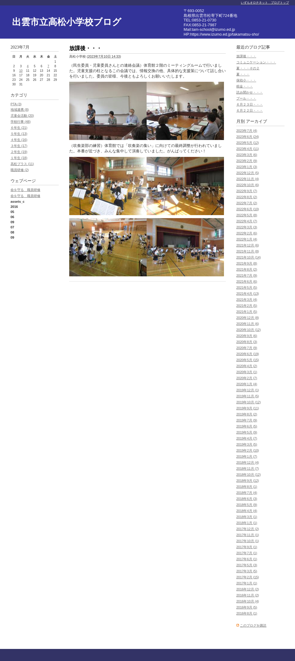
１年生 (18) (19, 158)
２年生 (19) (19, 152)
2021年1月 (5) (246, 311)
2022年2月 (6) (246, 233)
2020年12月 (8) (247, 317)
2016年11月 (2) (247, 595)
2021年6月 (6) (246, 281)
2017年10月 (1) (247, 541)
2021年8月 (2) (246, 269)
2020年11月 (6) (247, 324)
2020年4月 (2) (246, 366)
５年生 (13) (19, 133)
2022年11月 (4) (247, 179)
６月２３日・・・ (249, 104)
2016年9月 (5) (246, 607)
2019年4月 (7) (246, 438)
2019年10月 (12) (248, 402)
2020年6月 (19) (247, 354)
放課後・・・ (246, 56)
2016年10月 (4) (247, 601)
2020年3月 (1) (246, 372)
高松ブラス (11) (22, 164)
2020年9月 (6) (246, 336)
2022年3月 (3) (246, 227)
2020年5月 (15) (247, 360)
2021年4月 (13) (247, 293)
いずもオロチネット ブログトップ (265, 2)
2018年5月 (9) (246, 505)
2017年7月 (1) (246, 553)
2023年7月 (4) (246, 130)
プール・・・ (246, 98)
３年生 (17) (19, 146)
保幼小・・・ (246, 80)
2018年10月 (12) (248, 474)
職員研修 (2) (20, 170)
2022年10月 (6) (247, 185)
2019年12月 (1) (247, 390)
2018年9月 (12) (247, 480)
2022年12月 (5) (247, 173)
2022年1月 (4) (246, 239)
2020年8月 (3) (246, 342)
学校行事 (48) (21, 121)
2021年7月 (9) (246, 275)
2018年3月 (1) (246, 517)
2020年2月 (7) (246, 378)
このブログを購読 (253, 625)
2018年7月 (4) (246, 492)
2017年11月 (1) (247, 535)
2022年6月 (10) (247, 209)
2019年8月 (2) (246, 414)
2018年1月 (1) (246, 523)
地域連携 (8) (20, 109)
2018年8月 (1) (246, 486)
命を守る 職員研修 (25, 190)
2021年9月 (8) (246, 263)
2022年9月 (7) (246, 191)
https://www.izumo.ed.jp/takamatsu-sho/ (224, 34)
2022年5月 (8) (246, 215)
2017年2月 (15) (247, 577)
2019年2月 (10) (247, 450)
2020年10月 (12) (248, 330)
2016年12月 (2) (247, 589)
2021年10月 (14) (248, 257)
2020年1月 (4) (246, 384)
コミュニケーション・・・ (256, 62)
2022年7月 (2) (246, 203)
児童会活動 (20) (22, 115)
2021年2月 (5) (246, 305)
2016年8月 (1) (246, 613)
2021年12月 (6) (247, 245)
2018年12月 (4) (247, 462)
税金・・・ (244, 86)
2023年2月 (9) (246, 161)
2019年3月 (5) (246, 444)
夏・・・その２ (247, 68)
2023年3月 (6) (246, 155)
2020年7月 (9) (246, 348)
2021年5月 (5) (246, 287)
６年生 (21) (19, 127)
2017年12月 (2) (247, 529)
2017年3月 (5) (246, 571)
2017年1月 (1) (246, 583)
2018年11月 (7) (247, 468)
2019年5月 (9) (246, 432)
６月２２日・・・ (249, 110)
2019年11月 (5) (247, 396)
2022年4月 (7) (246, 221)
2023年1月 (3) (246, 167)
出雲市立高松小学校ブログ (66, 22)
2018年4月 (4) (246, 511)
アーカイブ (256, 121)
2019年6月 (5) (246, 426)
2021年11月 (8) (247, 251)
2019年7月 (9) (246, 420)
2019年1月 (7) (246, 456)
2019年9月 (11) (247, 408)
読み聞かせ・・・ (249, 92)
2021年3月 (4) (246, 299)
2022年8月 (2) (246, 197)
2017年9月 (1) (246, 547)
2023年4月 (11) (247, 149)
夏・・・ (243, 74)
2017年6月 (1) (246, 559)
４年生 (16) (19, 139)
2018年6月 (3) (246, 499)
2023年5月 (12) (247, 143)
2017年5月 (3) (246, 565)
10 (21, 70)
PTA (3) (16, 104)
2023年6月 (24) (247, 136)
